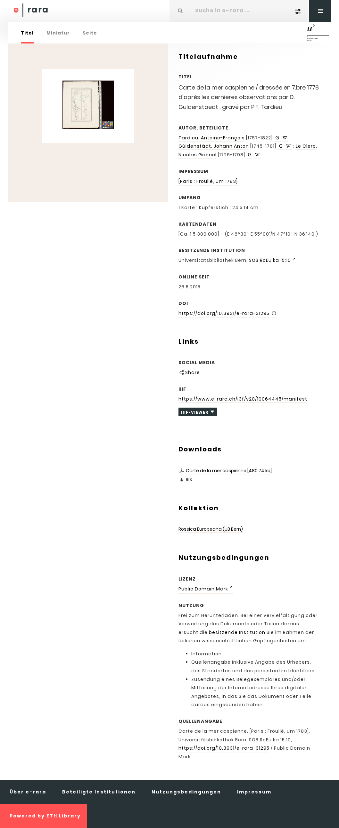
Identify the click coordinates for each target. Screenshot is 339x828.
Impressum (254, 792)
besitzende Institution (237, 632)
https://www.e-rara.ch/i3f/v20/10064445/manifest (242, 399)
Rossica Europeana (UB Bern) (210, 529)
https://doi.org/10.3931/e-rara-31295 (223, 313)
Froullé (204, 181)
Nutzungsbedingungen (186, 792)
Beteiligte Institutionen (99, 792)
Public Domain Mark (203, 589)
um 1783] (227, 181)
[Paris (185, 181)
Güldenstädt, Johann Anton (213, 146)
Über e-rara (28, 792)
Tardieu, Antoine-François (211, 138)
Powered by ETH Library (45, 816)
